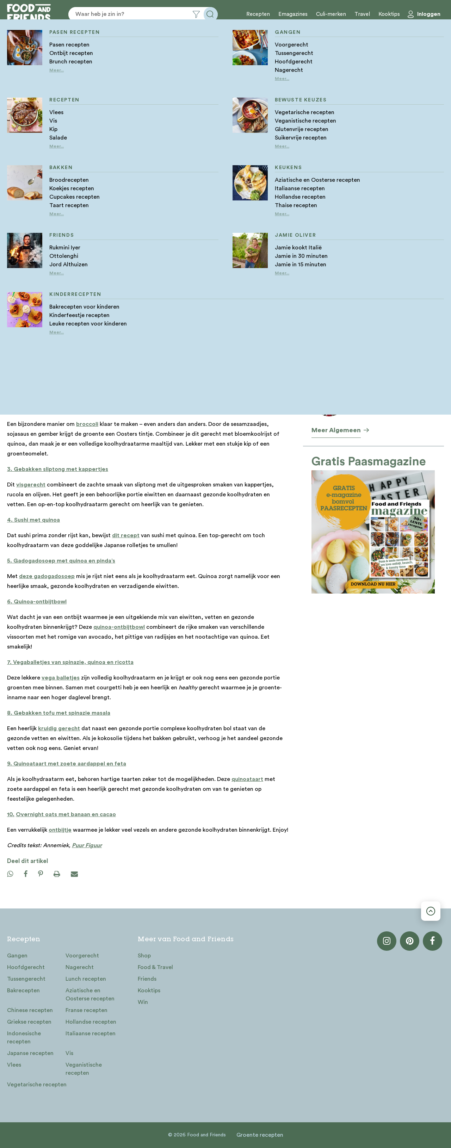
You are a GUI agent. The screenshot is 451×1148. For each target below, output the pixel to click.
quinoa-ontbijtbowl (119, 627)
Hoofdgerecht (26, 967)
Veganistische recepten (84, 1069)
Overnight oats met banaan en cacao (66, 814)
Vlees (14, 1065)
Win (143, 1002)
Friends (147, 979)
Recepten (258, 14)
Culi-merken (331, 14)
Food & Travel (155, 967)
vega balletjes (61, 678)
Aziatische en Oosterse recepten (90, 994)
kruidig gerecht (59, 728)
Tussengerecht (26, 979)
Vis (69, 1053)
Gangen (17, 955)
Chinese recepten (30, 1010)
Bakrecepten (23, 990)
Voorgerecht (82, 955)
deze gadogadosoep (47, 576)
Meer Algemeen (336, 430)
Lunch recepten (86, 979)
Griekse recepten (29, 1022)
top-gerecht (47, 338)
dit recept (126, 535)
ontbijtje (60, 830)
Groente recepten (259, 1135)
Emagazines (293, 14)
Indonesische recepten (24, 1037)
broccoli (87, 424)
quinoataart (247, 779)
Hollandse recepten (91, 1022)
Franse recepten (86, 1010)
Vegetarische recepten (37, 1084)
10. (10, 814)
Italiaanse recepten (91, 1033)
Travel (362, 14)
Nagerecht (80, 967)
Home (14, 145)
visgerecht (30, 485)
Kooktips (389, 14)
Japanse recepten (30, 1053)
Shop (144, 955)
